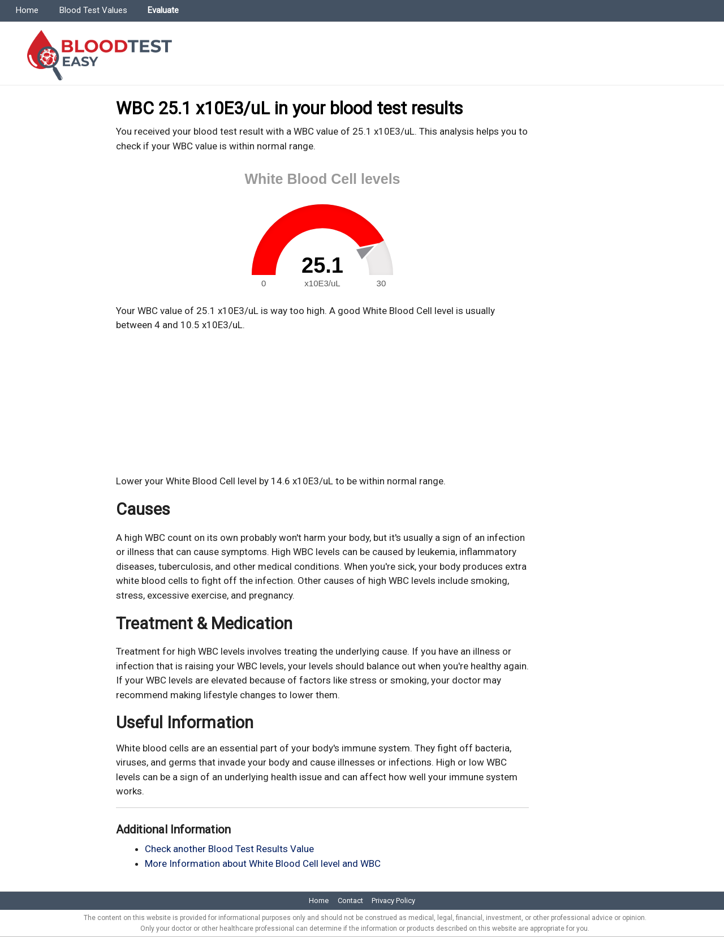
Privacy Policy (393, 900)
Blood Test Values (93, 10)
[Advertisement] (322, 403)
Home (27, 10)
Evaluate (163, 10)
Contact (350, 900)
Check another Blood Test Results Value (229, 848)
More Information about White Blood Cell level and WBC (263, 863)
